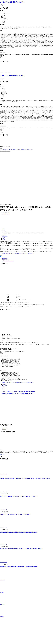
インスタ (16, 36)
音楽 (8, 47)
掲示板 (11, 117)
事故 (2, 42)
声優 (38, 42)
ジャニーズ (45, 37)
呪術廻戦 (31, 42)
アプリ (7, 36)
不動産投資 (41, 41)
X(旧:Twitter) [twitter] (4, 236)
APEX (7, 33)
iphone (7, 34)
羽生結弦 (20, 46)
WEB (14, 35)
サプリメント (39, 37)
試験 (44, 46)
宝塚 (45, 42)
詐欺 (41, 46)
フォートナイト (28, 40)
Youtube (26, 35)
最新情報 (29, 117)
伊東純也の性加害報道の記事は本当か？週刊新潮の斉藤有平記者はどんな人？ (18, 532)
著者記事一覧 (2, 454)
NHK (20, 34)
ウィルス (29, 36)
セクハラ (25, 39)
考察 (24, 46)
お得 (50, 36)
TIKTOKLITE (46, 34)
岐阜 (1, 117)
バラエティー (16, 40)
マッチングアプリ (4, 41)
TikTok (41, 34)
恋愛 (4, 117)
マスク (50, 40)
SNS (37, 34)
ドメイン (33, 39)
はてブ (3, 237)
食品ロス (12, 47)
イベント (12, 36)
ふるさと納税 (4, 28)
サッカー (33, 37)
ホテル (46, 40)
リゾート (33, 41)
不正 (45, 41)
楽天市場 (47, 117)
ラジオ (23, 41)
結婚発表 (15, 46)
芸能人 (35, 46)
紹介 (47, 45)
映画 (23, 117)
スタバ (12, 39)
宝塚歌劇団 (49, 42)
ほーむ (3, 230)
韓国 (5, 47)
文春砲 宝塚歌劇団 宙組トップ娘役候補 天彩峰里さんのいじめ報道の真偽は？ (18, 253)
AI (1, 33)
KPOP (11, 34)
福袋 (42, 45)
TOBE (50, 34)
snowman (34, 34)
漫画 (5, 45)
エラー (40, 36)
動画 (20, 42)
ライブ (20, 41)
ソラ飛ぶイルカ (12, 2)
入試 (11, 42)
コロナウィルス (22, 37)
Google (26, 33)
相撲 (34, 45)
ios (5, 34)
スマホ (20, 39)
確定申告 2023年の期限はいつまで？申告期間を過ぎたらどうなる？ (18, 393)
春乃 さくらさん (6, 259)
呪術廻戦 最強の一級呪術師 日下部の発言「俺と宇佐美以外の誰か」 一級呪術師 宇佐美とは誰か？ (25, 478)
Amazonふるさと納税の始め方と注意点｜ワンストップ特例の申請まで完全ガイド (16, 149)
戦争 (7, 117)
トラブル (38, 39)
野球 (47, 46)
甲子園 (28, 45)
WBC (11, 35)
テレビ (29, 39)
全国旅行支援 (16, 42)
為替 (11, 45)
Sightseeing (2, 27)
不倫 (37, 41)
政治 (14, 117)
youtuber (30, 35)
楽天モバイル (42, 117)
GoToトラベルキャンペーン (45, 33)
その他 (44, 27)
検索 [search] (1, 56)
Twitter (4, 35)
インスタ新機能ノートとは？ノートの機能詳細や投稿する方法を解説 (18, 391)
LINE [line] (3, 238)
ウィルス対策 (15, 27)
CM (23, 33)
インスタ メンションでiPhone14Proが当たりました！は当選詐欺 (15, 514)
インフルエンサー (23, 36)
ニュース (2, 40)
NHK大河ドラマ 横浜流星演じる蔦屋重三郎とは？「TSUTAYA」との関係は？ (18, 496)
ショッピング (29, 27)
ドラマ (42, 39)
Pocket (3, 239)
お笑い (5, 37)
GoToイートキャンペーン (33, 33)
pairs (28, 34)
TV (1, 35)
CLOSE (1, 5)
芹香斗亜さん (5, 258)
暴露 (25, 117)
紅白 (45, 45)
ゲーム (24, 27)
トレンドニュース (48, 39)
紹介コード (7, 46)
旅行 (9, 28)
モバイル (15, 41)
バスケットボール (9, 40)
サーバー (28, 37)
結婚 (11, 46)
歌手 (51, 117)
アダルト (45, 35)
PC (31, 34)
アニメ (4, 36)
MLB (17, 34)
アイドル (35, 35)
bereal (11, 33)
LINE (14, 34)
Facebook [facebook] (4, 384)
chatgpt (15, 33)
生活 (20, 45)
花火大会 (28, 46)
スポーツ (35, 27)
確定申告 (38, 45)
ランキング (28, 41)
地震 (35, 42)
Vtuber (8, 35)
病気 (31, 45)
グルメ (20, 27)
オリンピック (45, 36)
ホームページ (41, 40)
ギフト (9, 37)
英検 (38, 46)
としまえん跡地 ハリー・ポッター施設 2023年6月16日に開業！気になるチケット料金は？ (21, 548)
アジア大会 (40, 35)
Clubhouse (19, 33)
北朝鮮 (24, 42)
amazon (4, 33)
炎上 (8, 45)
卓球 (27, 42)
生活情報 (13, 28)
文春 (17, 117)
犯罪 (17, 45)
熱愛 (14, 45)
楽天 (37, 117)
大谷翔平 (41, 42)
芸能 (16, 28)
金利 (50, 46)
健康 (8, 42)
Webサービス (9, 27)
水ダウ (2, 45)
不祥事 (49, 41)
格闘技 (34, 117)
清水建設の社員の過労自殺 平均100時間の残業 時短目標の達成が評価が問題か (18, 566)
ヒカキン (22, 40)
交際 (5, 42)
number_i (24, 34)
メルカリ (11, 41)
